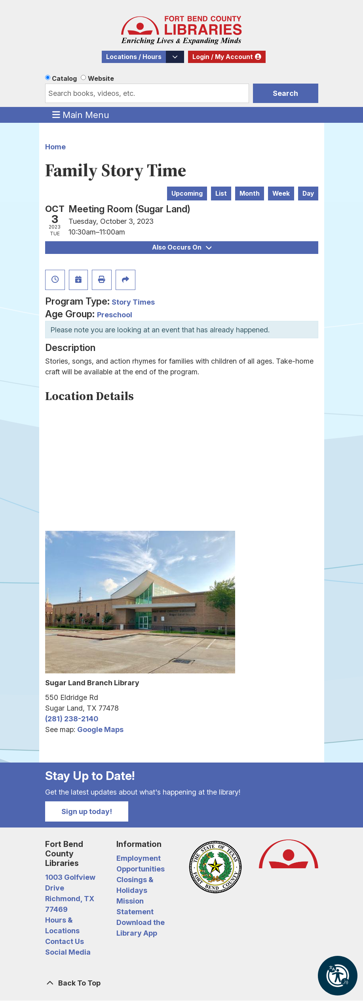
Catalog (64, 78)
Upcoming (187, 193)
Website (101, 78)
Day (308, 193)
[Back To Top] (181, 983)
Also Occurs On (181, 247)
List (221, 193)
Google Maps (100, 729)
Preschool (114, 315)
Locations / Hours (134, 57)
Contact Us (64, 941)
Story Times (133, 302)
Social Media (68, 952)
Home (55, 147)
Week (281, 193)
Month (249, 193)
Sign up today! (86, 811)
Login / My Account (222, 57)
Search (285, 93)
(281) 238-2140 (71, 719)
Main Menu (80, 114)
